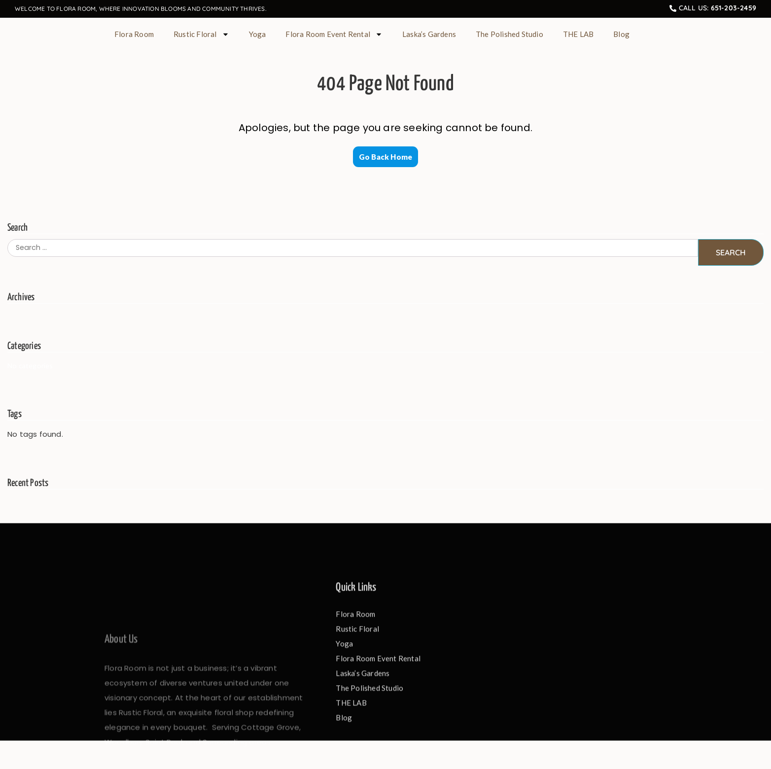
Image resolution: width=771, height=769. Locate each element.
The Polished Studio (509, 34)
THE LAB (578, 34)
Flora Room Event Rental (334, 34)
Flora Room (134, 34)
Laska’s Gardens (429, 34)
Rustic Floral (201, 34)
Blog (621, 34)
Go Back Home (385, 156)
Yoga (257, 34)
